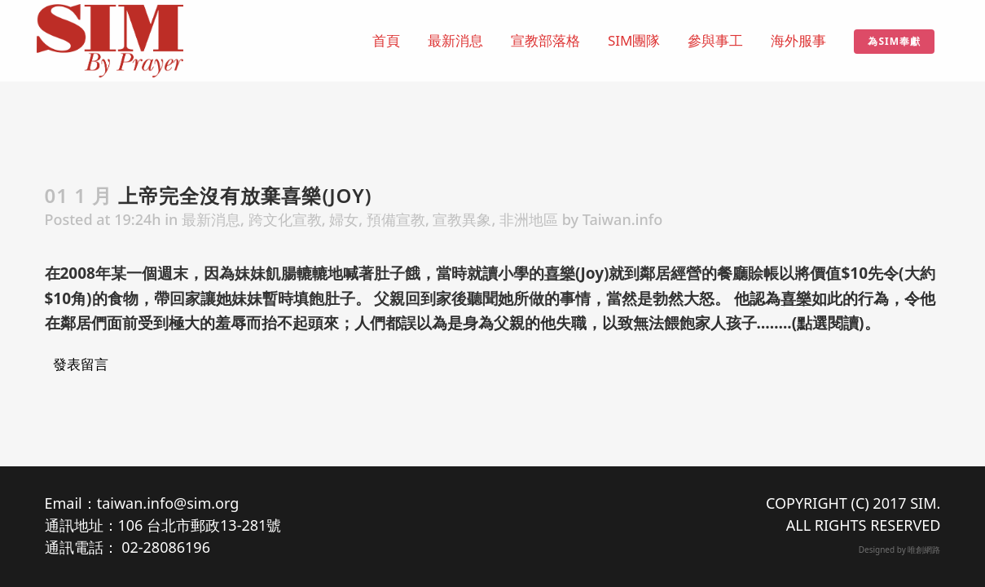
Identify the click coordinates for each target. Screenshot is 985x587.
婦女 (343, 219)
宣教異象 (462, 219)
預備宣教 (396, 219)
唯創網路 (924, 549)
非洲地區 (528, 219)
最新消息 (211, 219)
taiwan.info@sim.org (168, 503)
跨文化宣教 (285, 219)
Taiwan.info (622, 219)
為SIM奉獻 (894, 41)
